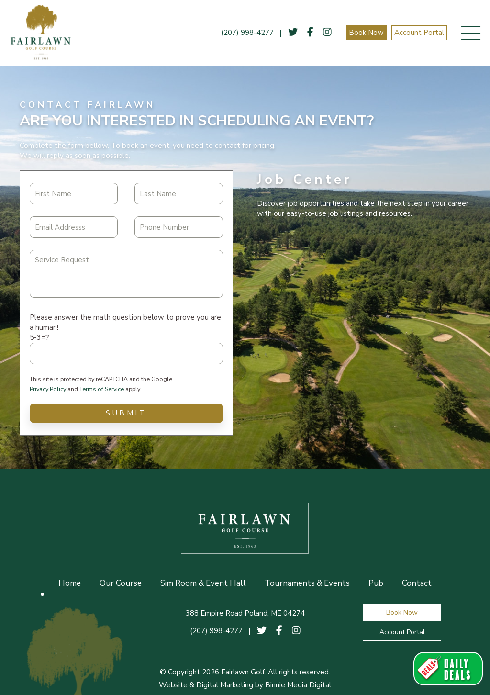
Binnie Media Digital (298, 685)
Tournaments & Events (307, 583)
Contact (417, 583)
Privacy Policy (48, 389)
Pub (375, 583)
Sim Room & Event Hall (203, 583)
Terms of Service (101, 389)
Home (69, 583)
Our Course (121, 583)
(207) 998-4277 (247, 32)
